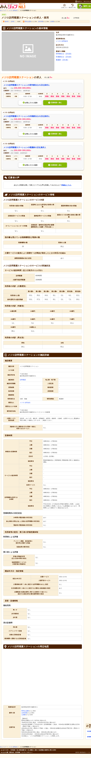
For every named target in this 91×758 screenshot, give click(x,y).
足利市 (13, 21)
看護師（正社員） (62, 60)
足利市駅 (40, 21)
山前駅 (52, 21)
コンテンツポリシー (27, 752)
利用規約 (13, 750)
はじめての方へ (5, 750)
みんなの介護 (4, 752)
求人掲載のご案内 (33, 750)
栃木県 (7, 21)
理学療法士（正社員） (64, 54)
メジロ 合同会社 (13, 10)
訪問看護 (23, 380)
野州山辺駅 (28, 21)
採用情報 (17, 752)
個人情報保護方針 (22, 750)
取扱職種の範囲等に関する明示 (47, 750)
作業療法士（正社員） (64, 57)
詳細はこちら (66, 185)
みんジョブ (3, 10)
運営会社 (11, 752)
